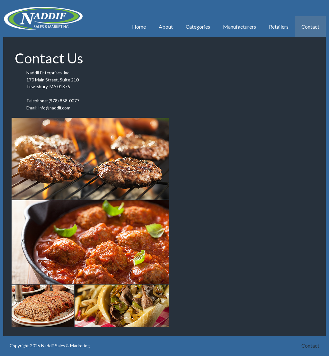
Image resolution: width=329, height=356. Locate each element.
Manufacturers (239, 26)
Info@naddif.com (54, 107)
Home (139, 26)
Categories (198, 26)
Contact (310, 26)
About (166, 26)
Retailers (279, 26)
